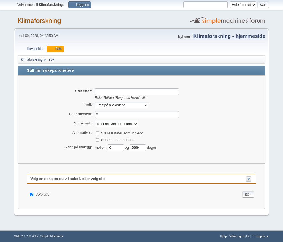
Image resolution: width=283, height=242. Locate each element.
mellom (101, 147)
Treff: (88, 104)
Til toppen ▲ (260, 236)
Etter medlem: (80, 114)
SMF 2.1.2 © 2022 (26, 236)
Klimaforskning (39, 20)
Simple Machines (51, 236)
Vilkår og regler (239, 236)
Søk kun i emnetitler (117, 139)
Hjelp (223, 236)
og (127, 147)
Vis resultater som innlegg (122, 133)
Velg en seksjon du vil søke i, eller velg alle (67, 179)
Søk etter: (83, 91)
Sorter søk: (83, 123)
